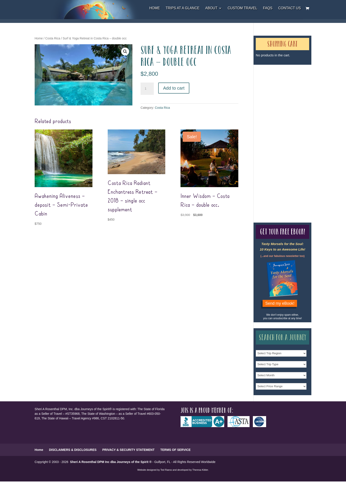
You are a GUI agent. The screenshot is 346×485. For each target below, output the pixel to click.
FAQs (268, 8)
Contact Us (289, 8)
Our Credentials (265, 136)
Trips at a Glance (182, 8)
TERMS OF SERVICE (175, 450)
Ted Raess (166, 469)
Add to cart (173, 88)
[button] (125, 51)
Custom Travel (242, 8)
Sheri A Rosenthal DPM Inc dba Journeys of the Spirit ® (110, 462)
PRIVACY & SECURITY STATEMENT (128, 450)
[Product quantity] (147, 89)
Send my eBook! (279, 303)
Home (154, 8)
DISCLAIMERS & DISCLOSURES (72, 450)
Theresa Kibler (200, 469)
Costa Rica (52, 38)
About (211, 8)
